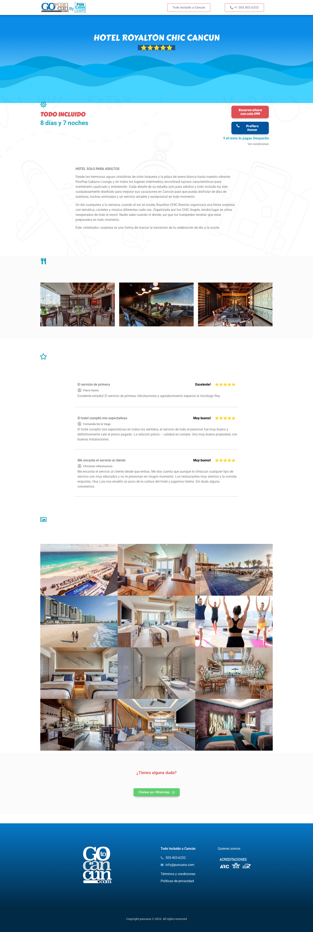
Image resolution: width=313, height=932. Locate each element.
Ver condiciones (258, 144)
